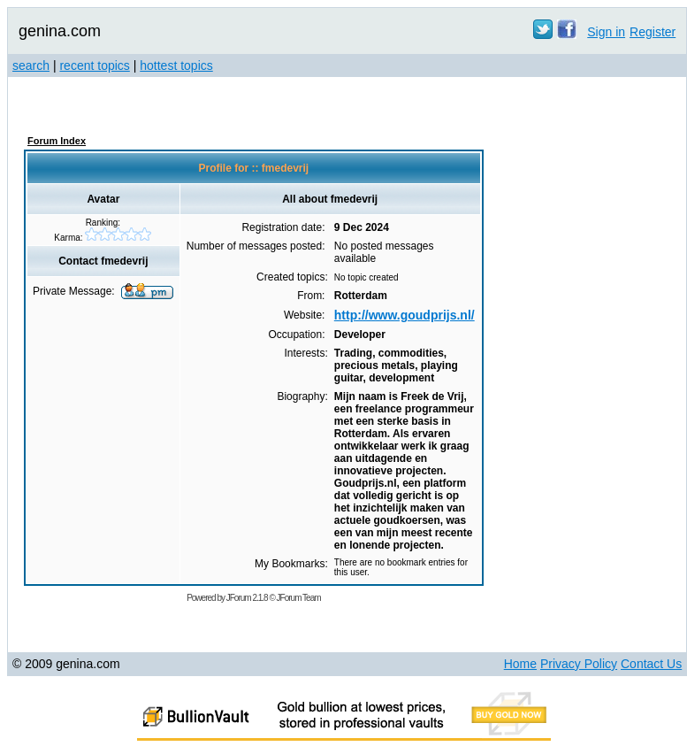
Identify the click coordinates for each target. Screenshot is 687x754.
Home (520, 664)
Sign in (606, 32)
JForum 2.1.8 (247, 598)
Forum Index (56, 140)
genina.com (60, 31)
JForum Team (299, 598)
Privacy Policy (578, 664)
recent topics (94, 65)
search (31, 65)
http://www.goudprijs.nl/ (404, 315)
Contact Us (651, 664)
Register (653, 32)
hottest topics (176, 65)
